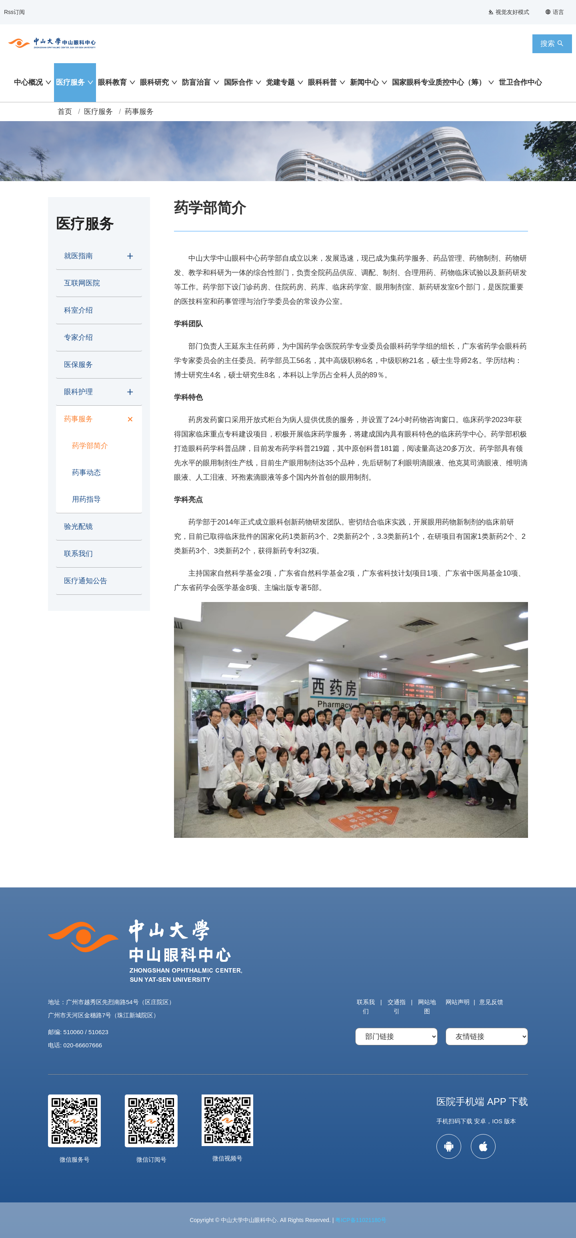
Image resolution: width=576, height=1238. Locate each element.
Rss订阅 (14, 12)
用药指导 (86, 499)
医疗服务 (70, 82)
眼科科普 (322, 82)
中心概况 (28, 82)
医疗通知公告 (85, 581)
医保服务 (78, 365)
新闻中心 (364, 82)
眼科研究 (154, 82)
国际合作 (238, 82)
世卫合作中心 (520, 82)
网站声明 (458, 1002)
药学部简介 (90, 446)
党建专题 (280, 82)
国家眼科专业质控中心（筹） (439, 82)
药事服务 (139, 112)
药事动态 (86, 472)
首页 (65, 112)
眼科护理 (78, 392)
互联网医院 (82, 283)
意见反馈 (491, 1002)
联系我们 (78, 554)
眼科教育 (112, 82)
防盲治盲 (196, 82)
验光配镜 (78, 526)
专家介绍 (78, 337)
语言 (554, 12)
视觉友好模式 (508, 12)
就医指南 (78, 256)
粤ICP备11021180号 (360, 1220)
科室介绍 (78, 310)
